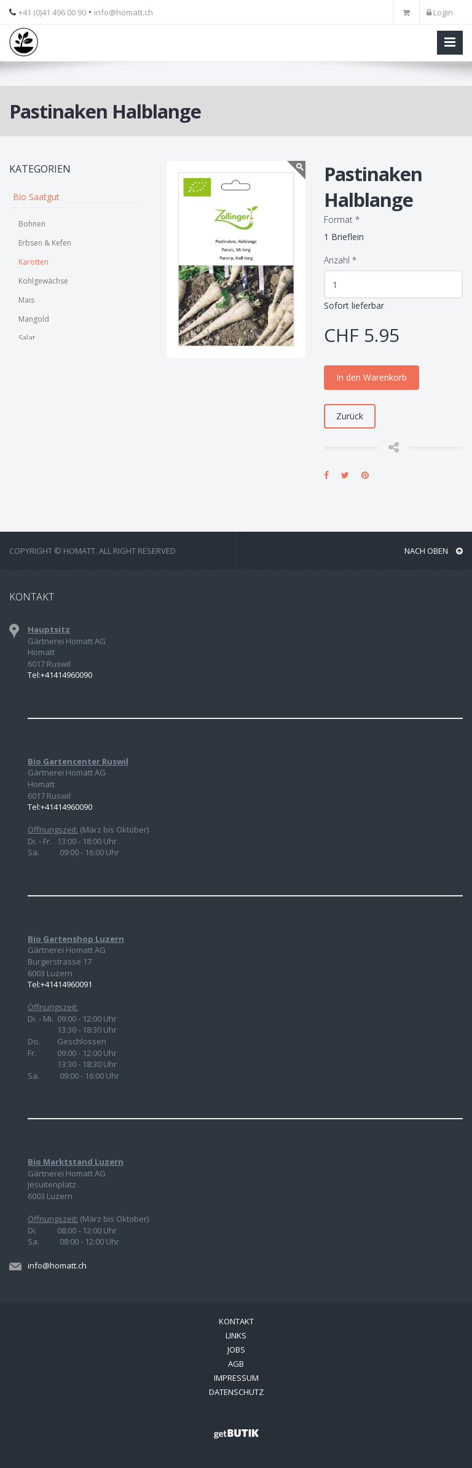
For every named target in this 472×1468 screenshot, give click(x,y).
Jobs (236, 1349)
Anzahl (340, 260)
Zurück (349, 416)
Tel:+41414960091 (60, 984)
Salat (26, 338)
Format (342, 219)
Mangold (33, 319)
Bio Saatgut (36, 197)
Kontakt (236, 1321)
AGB (236, 1363)
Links (236, 1335)
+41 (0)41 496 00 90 (52, 12)
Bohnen (31, 224)
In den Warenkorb (371, 377)
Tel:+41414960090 (60, 674)
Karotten (33, 262)
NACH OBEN (433, 550)
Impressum (236, 1377)
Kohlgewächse (43, 281)
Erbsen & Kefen (44, 243)
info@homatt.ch (123, 12)
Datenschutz (236, 1391)
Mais (26, 300)
